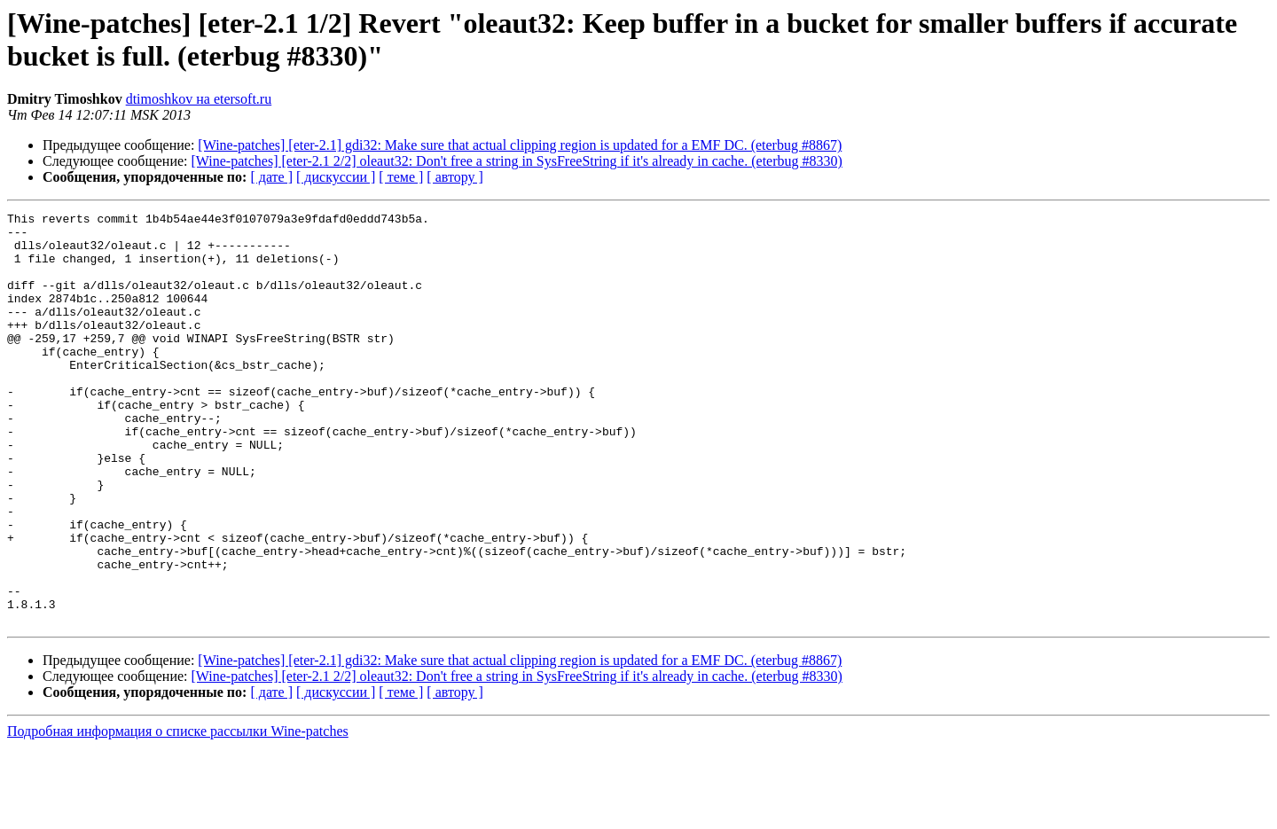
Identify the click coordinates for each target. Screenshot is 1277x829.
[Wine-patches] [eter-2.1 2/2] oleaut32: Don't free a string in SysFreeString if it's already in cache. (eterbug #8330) (517, 160)
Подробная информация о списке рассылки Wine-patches (178, 813)
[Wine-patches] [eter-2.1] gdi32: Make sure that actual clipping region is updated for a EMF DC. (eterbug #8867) (520, 145)
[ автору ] (454, 176)
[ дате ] (271, 176)
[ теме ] (401, 176)
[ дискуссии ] (335, 176)
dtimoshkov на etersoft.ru (199, 98)
